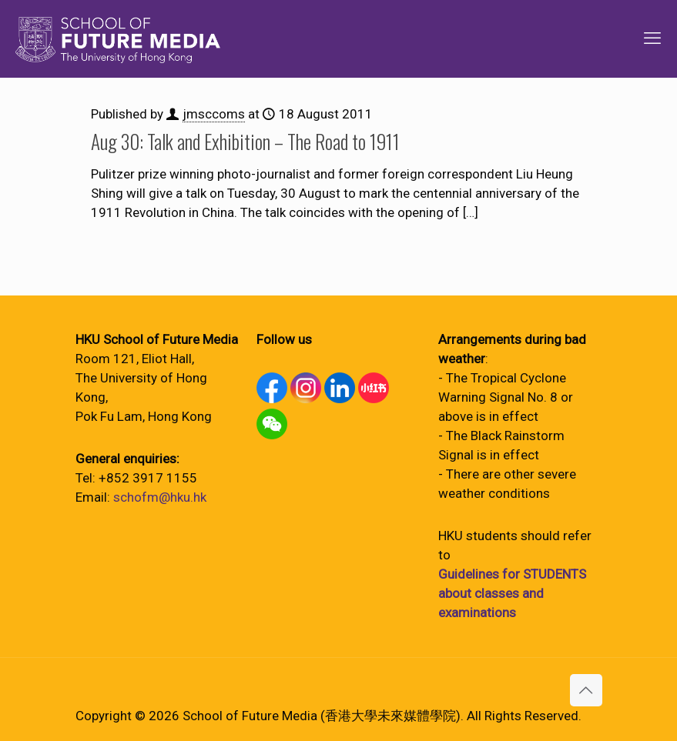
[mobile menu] (652, 38)
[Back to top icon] (586, 690)
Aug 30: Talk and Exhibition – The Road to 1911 (245, 141)
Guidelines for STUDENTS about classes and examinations (512, 593)
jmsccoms (214, 114)
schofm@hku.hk (159, 497)
